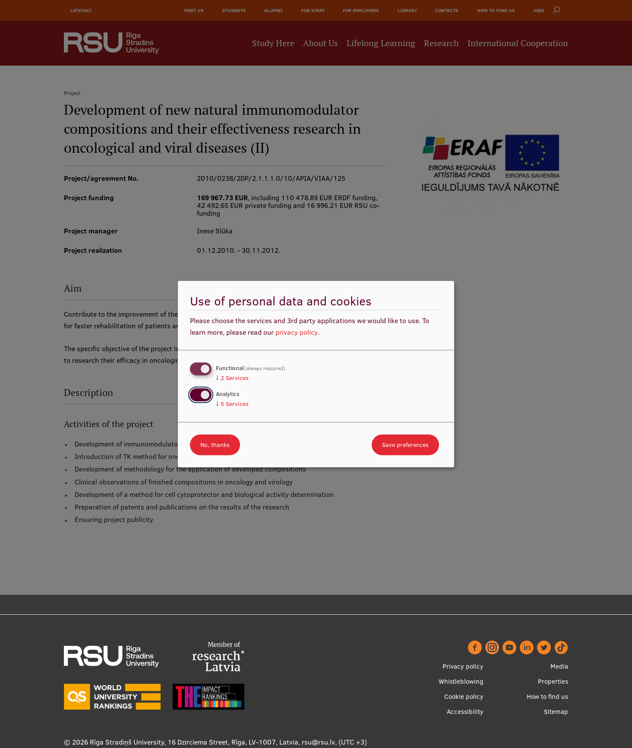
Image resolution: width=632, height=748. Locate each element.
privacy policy (296, 332)
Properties (553, 681)
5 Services (232, 403)
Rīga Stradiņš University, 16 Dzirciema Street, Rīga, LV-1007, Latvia (194, 742)
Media (559, 666)
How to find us (547, 696)
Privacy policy (462, 666)
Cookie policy (463, 696)
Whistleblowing (461, 681)
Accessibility (465, 711)
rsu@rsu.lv (318, 742)
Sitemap (556, 711)
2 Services (232, 378)
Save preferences (405, 444)
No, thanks (215, 444)
